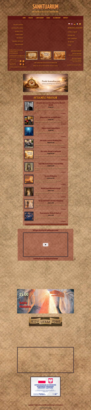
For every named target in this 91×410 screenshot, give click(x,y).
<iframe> (45, 360)
